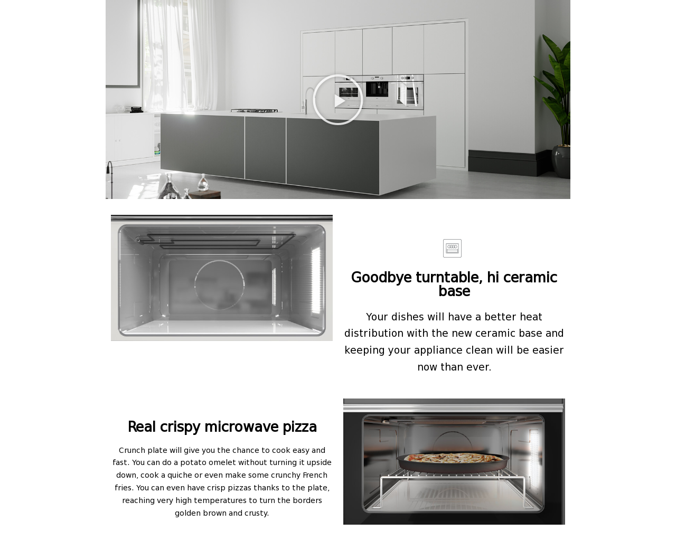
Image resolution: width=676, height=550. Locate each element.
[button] (338, 99)
